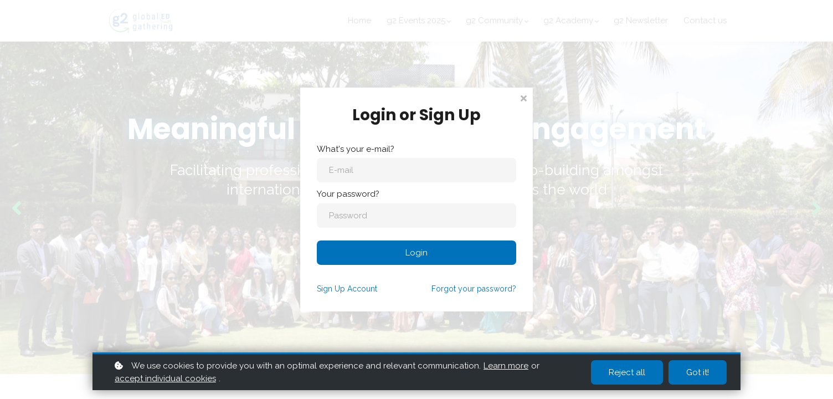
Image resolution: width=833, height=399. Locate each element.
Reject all (627, 372)
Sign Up (347, 288)
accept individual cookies (165, 378)
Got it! (697, 372)
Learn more (506, 366)
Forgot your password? (473, 288)
